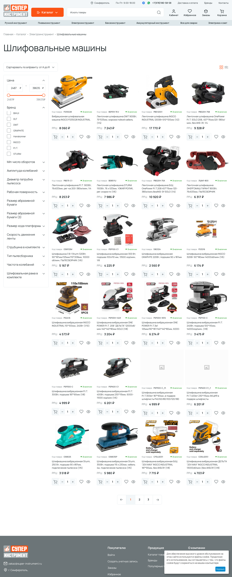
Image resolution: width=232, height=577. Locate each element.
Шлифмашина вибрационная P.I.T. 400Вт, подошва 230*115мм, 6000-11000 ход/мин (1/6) (115, 394)
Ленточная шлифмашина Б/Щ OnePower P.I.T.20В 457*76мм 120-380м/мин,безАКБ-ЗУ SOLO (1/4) (160, 188)
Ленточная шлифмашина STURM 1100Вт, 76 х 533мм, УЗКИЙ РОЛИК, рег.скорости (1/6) (115, 188)
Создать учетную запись (123, 561)
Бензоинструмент (115, 22)
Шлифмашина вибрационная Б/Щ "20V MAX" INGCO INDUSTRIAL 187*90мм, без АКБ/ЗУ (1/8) (159, 464)
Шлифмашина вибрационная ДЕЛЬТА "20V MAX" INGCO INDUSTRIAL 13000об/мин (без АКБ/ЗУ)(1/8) (207, 464)
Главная (8, 34)
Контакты (223, 2)
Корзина (222, 13)
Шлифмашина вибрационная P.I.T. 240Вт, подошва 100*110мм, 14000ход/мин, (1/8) (205, 325)
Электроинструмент (82, 22)
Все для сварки (188, 22)
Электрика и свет (217, 22)
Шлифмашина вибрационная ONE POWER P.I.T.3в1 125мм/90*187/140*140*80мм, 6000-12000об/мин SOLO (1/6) (161, 327)
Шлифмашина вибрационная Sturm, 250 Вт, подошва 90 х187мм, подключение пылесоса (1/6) (71, 464)
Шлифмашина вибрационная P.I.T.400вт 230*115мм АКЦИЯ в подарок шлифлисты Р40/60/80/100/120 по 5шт (203, 397)
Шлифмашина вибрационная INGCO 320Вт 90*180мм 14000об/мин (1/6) (206, 255)
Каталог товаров (158, 554)
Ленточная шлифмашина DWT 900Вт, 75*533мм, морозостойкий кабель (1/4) (117, 119)
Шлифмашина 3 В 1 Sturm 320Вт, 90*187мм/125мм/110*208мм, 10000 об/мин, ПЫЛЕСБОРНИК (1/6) (70, 257)
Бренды (208, 2)
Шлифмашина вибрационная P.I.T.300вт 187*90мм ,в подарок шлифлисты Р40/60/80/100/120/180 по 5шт (160, 397)
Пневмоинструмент (49, 22)
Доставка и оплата (188, 2)
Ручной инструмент (16, 22)
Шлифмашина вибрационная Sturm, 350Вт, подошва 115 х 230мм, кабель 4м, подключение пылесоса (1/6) (116, 464)
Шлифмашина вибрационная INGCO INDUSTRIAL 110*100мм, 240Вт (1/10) (71, 324)
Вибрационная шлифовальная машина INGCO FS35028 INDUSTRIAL (71, 118)
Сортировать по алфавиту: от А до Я (28, 67)
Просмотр (88, 136)
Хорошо (220, 569)
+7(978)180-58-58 (161, 2)
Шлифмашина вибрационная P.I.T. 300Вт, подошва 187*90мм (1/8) (70, 393)
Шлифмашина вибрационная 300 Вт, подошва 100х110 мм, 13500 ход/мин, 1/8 (116, 257)
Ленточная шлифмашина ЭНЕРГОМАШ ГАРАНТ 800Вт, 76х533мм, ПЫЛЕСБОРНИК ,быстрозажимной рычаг (202, 190)
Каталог (21, 34)
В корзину (55, 137)
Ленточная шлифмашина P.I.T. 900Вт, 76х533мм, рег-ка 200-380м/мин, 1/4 (72, 187)
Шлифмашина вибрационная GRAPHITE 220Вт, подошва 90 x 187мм (162, 255)
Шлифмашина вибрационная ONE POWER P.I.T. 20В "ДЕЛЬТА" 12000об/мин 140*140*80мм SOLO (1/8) (116, 325)
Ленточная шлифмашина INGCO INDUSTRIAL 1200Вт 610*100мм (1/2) (160, 118)
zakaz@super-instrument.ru (25, 563)
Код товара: (57, 112)
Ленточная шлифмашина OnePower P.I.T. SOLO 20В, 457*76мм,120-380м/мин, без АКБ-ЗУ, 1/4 (206, 119)
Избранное (189, 13)
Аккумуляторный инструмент (152, 22)
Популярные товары (160, 566)
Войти (111, 555)
